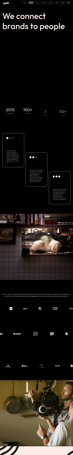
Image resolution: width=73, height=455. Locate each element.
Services (38, 2)
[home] (6, 3)
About (31, 2)
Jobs (57, 2)
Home (25, 2)
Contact (50, 2)
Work (44, 2)
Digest (62, 2)
